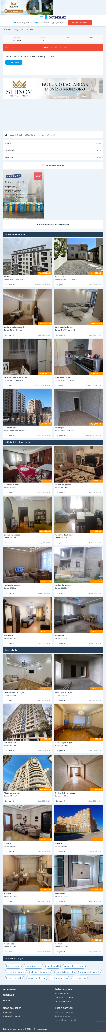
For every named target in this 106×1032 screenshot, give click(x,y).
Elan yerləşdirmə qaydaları (65, 997)
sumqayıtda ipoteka (90, 972)
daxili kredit (53, 966)
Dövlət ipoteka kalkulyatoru (53, 224)
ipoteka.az (42, 1029)
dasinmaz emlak (59, 978)
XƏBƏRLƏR (8, 995)
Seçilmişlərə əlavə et (54, 165)
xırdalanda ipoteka (16, 972)
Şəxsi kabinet (43, 22)
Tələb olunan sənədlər (63, 1016)
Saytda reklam (8, 1012)
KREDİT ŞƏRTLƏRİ (64, 1008)
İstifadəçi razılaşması (62, 994)
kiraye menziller (14, 978)
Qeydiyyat (60, 22)
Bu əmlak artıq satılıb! (55, 47)
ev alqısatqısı (79, 978)
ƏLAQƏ (6, 1000)
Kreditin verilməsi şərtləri (64, 1012)
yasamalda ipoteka (74, 966)
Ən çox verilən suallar (63, 1001)
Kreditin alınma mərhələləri (65, 1020)
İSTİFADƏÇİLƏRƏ (63, 989)
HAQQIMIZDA (9, 989)
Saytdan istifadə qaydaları (12, 1016)
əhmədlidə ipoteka (41, 972)
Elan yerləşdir (81, 22)
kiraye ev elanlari (37, 978)
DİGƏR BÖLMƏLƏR (12, 1008)
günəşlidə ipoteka (65, 972)
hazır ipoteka (13, 966)
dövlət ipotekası (33, 966)
